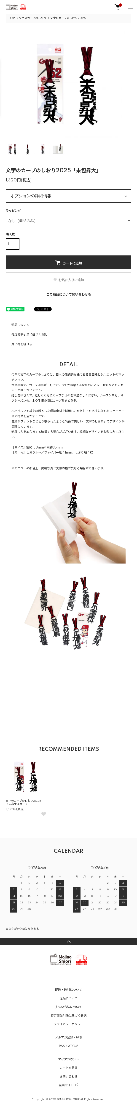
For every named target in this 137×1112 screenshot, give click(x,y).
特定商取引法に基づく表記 (29, 334)
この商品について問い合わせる (68, 295)
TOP (11, 18)
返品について (20, 324)
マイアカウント (68, 1059)
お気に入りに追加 (68, 280)
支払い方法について (68, 1007)
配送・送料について (68, 989)
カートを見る (69, 1068)
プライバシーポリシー (68, 1024)
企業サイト (66, 1085)
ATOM (73, 1046)
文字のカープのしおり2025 (68, 18)
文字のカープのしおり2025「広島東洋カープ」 (23, 802)
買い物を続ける (21, 344)
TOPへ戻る (68, 941)
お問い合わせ (69, 1076)
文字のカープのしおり (32, 18)
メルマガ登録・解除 (68, 1037)
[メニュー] (130, 7)
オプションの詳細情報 (30, 196)
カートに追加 (68, 262)
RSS (62, 1046)
